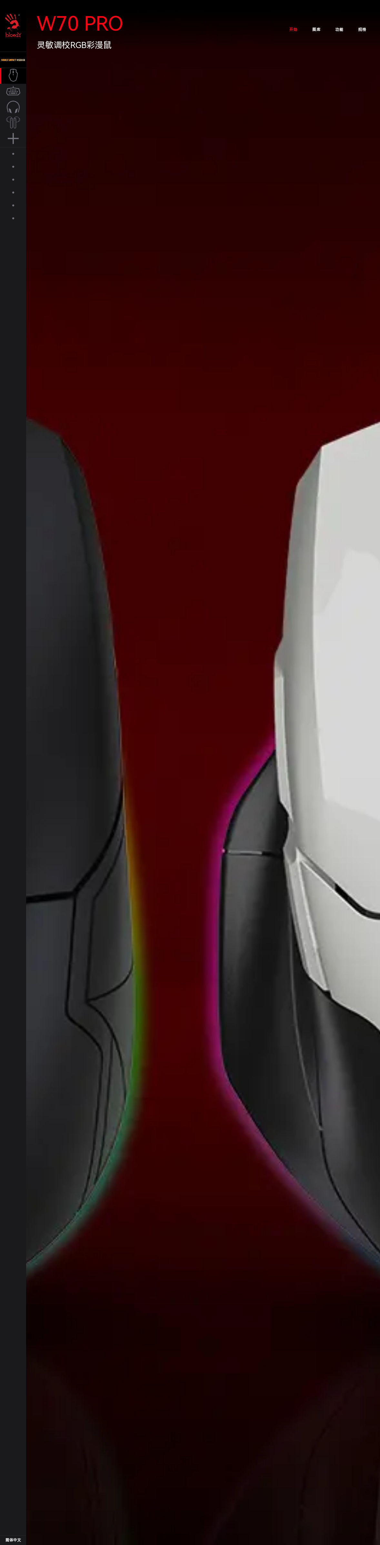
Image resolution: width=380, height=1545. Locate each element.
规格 (362, 29)
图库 (316, 29)
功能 (339, 29)
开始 (293, 29)
